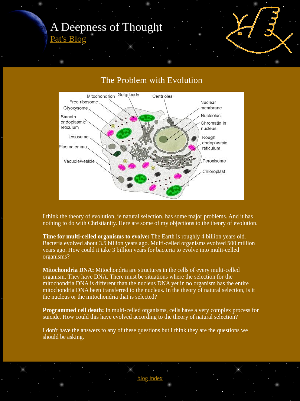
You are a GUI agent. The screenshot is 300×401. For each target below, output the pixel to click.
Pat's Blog (68, 39)
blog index (150, 378)
